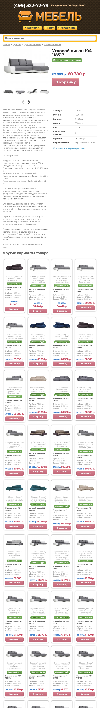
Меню (49, 28)
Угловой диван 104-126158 (37, 400)
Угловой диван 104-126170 (61, 677)
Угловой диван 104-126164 (13, 677)
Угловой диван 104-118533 (37, 290)
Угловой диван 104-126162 (61, 290)
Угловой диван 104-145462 (13, 566)
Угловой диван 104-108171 (84, 290)
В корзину (65, 82)
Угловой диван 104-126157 (84, 509)
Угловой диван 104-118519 (37, 568)
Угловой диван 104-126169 (37, 677)
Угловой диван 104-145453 (84, 677)
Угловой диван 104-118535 (84, 566)
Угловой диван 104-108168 (13, 289)
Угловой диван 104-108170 (84, 347)
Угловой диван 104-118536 (13, 622)
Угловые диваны (52, 44)
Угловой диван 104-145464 (61, 511)
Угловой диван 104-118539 (37, 622)
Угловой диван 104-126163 (84, 622)
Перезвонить (66, 28)
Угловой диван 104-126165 (61, 400)
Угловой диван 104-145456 (61, 454)
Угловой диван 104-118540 (61, 622)
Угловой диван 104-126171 (13, 456)
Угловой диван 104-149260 (13, 509)
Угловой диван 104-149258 (37, 509)
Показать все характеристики (69, 148)
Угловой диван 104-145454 (37, 454)
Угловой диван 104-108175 (13, 401)
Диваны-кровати (32, 44)
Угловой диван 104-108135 (61, 347)
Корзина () (32, 28)
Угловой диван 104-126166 (84, 400)
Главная (6, 44)
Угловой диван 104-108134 (37, 347)
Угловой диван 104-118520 (61, 568)
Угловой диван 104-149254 (13, 347)
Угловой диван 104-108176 (84, 456)
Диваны (17, 44)
